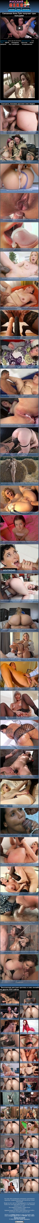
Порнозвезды (26, 9)
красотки (24, 42)
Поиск (18, 9)
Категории (12, 9)
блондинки (15, 42)
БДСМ (7, 42)
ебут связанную (14, 44)
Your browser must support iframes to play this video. (20, 28)
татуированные (27, 44)
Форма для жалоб (19, 1218)
